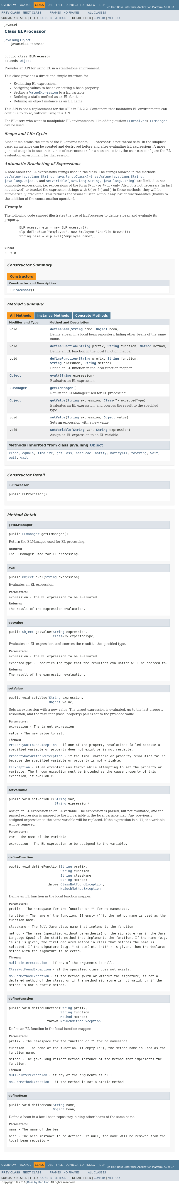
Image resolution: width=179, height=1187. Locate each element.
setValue (57, 417)
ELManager (18, 388)
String (77, 329)
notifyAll (119, 453)
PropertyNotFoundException (33, 745)
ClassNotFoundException (82, 884)
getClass (64, 453)
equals (28, 453)
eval (54, 375)
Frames (55, 12)
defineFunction (63, 346)
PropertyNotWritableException (35, 756)
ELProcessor (20, 290)
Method (60, 18)
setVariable (60, 430)
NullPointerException (28, 963)
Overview (8, 5)
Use (50, 5)
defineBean (59, 329)
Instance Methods (53, 315)
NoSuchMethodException (81, 888)
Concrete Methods (91, 315)
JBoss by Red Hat (37, 1182)
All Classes (97, 12)
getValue (57, 400)
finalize (45, 453)
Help (101, 5)
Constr (46, 18)
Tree (59, 5)
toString (139, 453)
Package (25, 5)
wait (154, 453)
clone (13, 453)
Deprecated (75, 5)
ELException (19, 767)
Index (90, 5)
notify (100, 453)
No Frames (72, 12)
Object (25, 61)
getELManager (61, 388)
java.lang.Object (17, 40)
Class (108, 400)
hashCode (83, 453)
